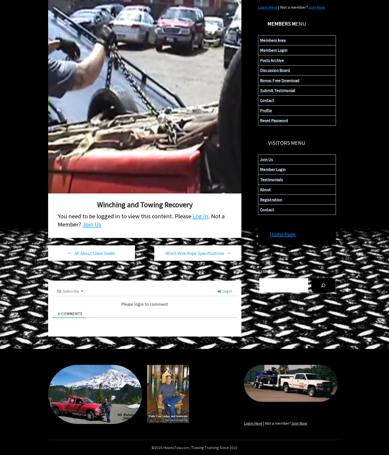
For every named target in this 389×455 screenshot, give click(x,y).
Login (225, 291)
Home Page (283, 234)
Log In (200, 216)
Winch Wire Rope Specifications (194, 253)
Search (265, 271)
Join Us (91, 224)
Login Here (267, 7)
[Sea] (323, 285)
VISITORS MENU (286, 142)
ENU (286, 23)
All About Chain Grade (95, 253)
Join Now (317, 7)
